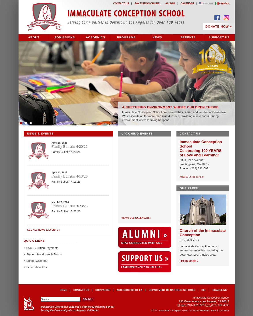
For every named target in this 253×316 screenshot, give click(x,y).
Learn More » (189, 261)
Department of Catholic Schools (172, 290)
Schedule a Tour (36, 267)
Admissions (64, 37)
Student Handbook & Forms (44, 254)
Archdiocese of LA (129, 290)
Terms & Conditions (219, 310)
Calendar (187, 3)
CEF (203, 290)
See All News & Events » (43, 229)
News (157, 37)
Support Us (219, 37)
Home (63, 290)
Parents (188, 37)
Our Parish (102, 290)
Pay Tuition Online (147, 3)
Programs (126, 37)
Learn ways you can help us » (141, 267)
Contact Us (121, 3)
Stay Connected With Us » (142, 242)
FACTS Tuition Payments (42, 248)
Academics (95, 37)
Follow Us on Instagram (226, 17)
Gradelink (219, 290)
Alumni (170, 3)
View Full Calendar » (136, 218)
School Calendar (37, 260)
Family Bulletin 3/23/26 (70, 206)
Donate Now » (218, 26)
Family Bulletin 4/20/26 (70, 146)
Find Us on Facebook (217, 17)
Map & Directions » (192, 176)
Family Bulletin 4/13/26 (70, 176)
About (33, 37)
